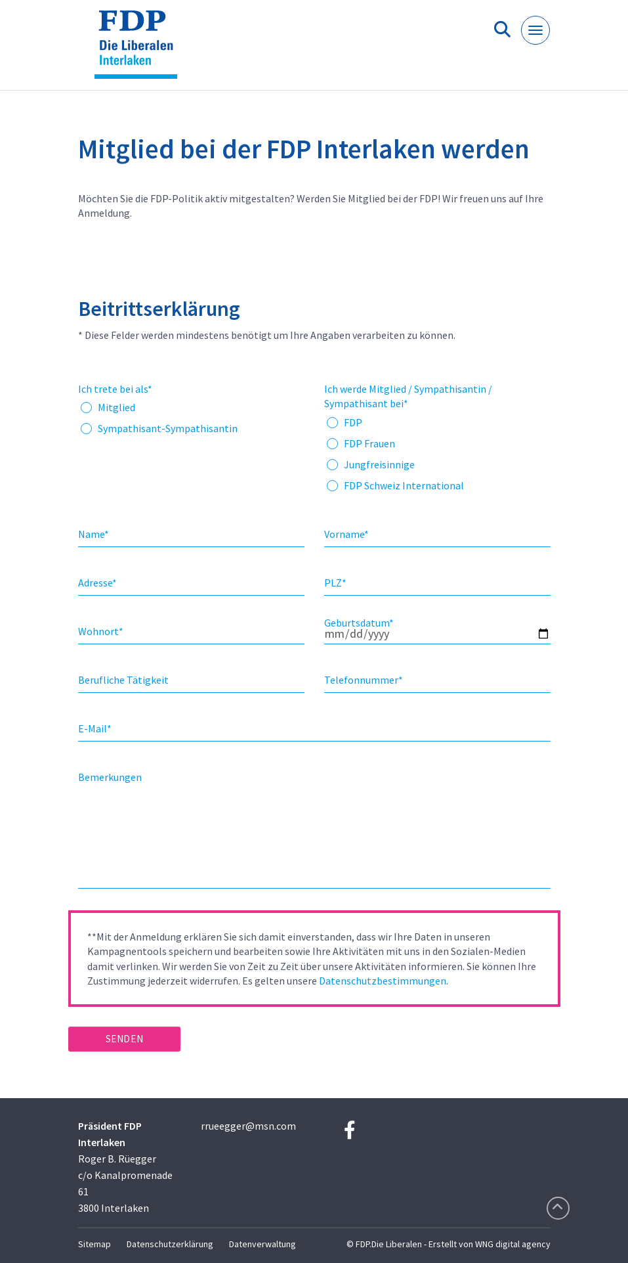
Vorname (346, 534)
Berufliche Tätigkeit (123, 679)
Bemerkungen (110, 777)
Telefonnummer (363, 679)
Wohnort (100, 631)
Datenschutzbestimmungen (382, 980)
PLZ (335, 582)
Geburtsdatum (359, 622)
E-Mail (95, 728)
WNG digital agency (513, 1244)
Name (93, 534)
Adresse (97, 582)
